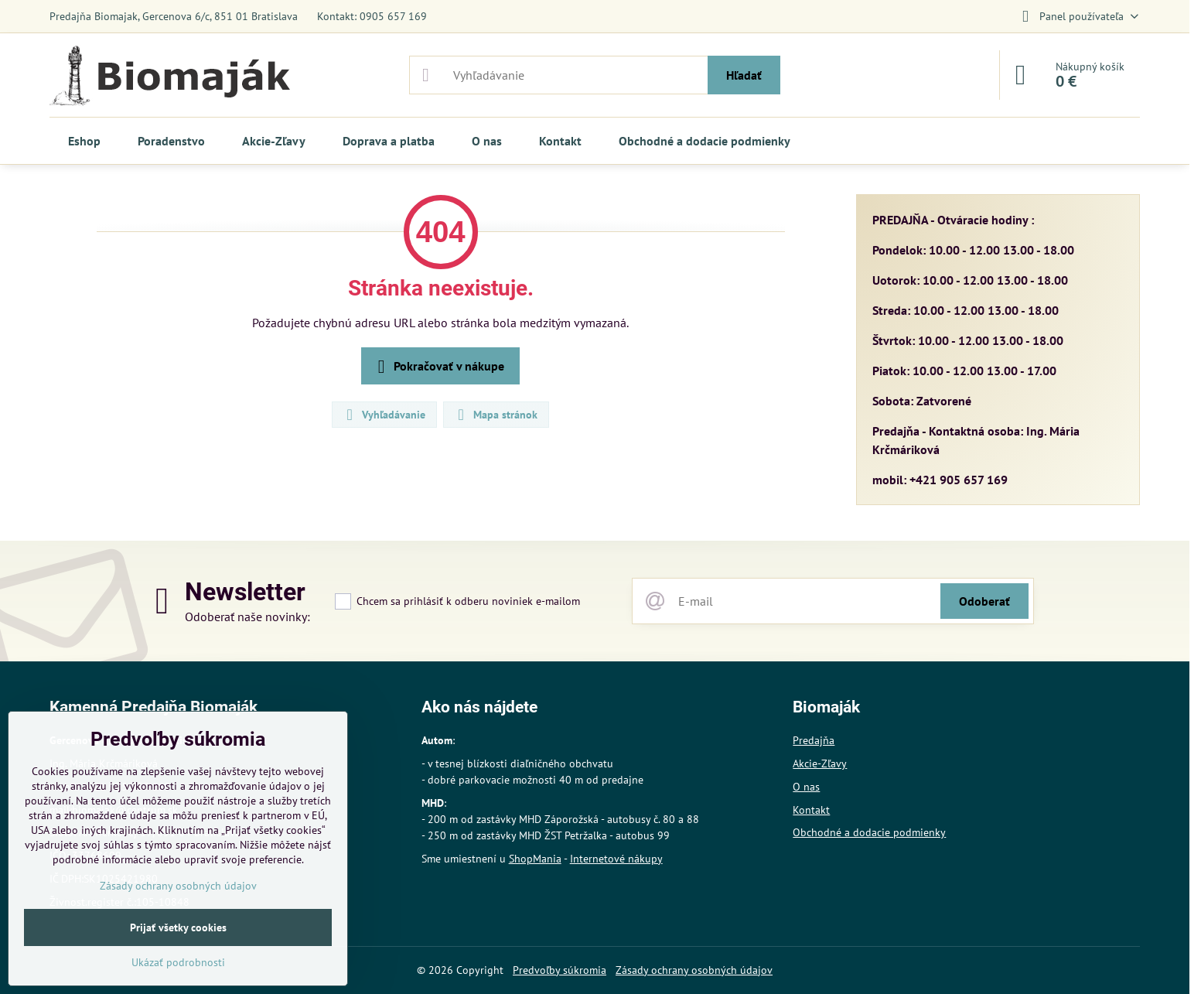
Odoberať (984, 601)
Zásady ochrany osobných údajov (694, 970)
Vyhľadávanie (383, 414)
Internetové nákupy (616, 859)
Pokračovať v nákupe (438, 366)
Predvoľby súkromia (559, 970)
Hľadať (744, 75)
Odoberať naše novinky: (247, 616)
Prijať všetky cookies (178, 927)
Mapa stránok (495, 414)
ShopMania (535, 859)
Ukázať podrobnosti (178, 962)
